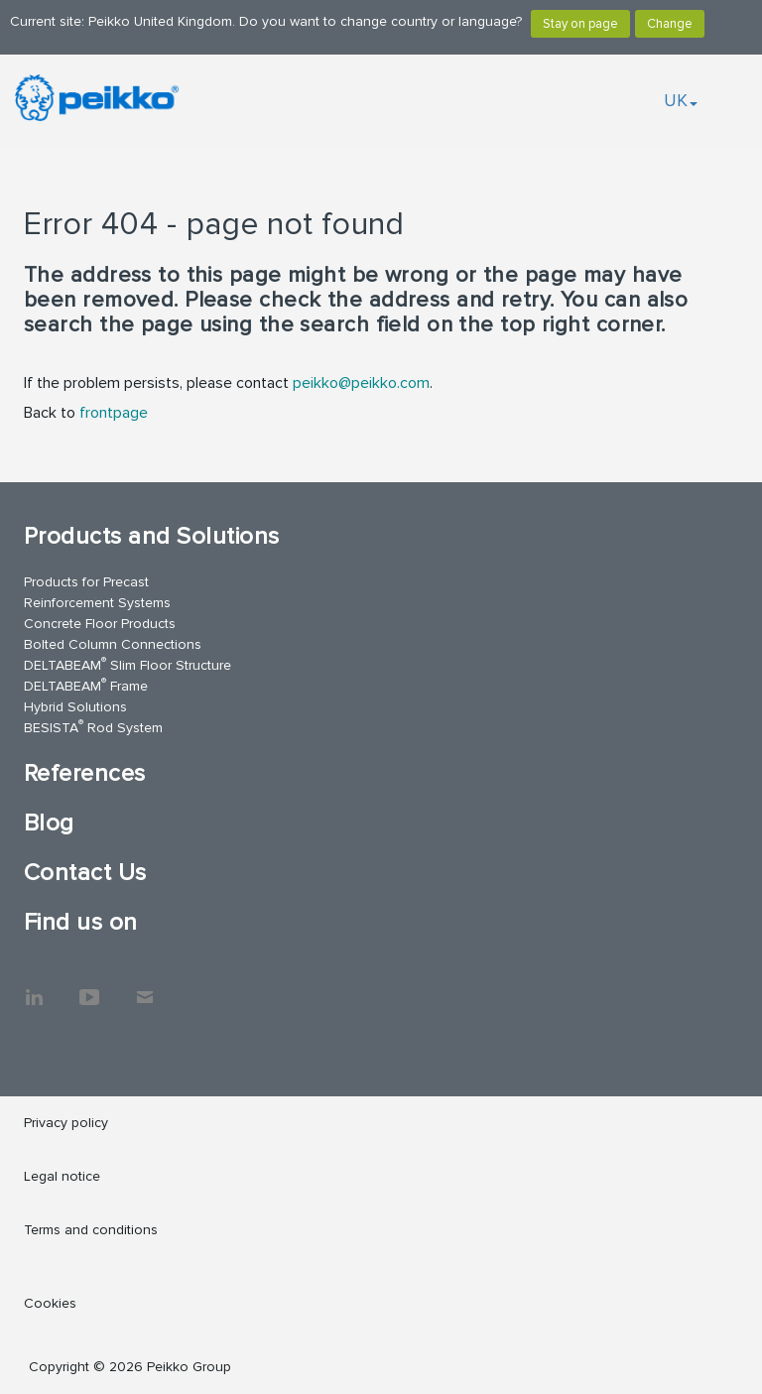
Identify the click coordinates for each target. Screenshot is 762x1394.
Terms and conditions (91, 1229)
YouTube (89, 987)
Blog (49, 823)
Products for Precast (86, 581)
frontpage (113, 413)
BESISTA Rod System (93, 726)
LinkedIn (34, 987)
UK (681, 100)
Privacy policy (66, 1122)
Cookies (50, 1303)
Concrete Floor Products (100, 623)
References (85, 773)
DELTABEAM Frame (86, 685)
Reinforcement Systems (97, 602)
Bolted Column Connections (112, 644)
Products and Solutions (152, 536)
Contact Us (85, 872)
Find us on (81, 922)
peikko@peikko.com (361, 383)
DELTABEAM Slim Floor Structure (127, 664)
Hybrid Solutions (75, 706)
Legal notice (62, 1176)
